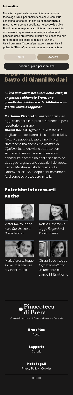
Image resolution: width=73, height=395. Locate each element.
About (36, 334)
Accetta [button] (53, 57)
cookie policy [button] (55, 24)
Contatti (36, 351)
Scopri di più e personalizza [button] (36, 66)
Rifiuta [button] (20, 57)
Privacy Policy (30, 368)
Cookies (46, 368)
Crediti (36, 378)
